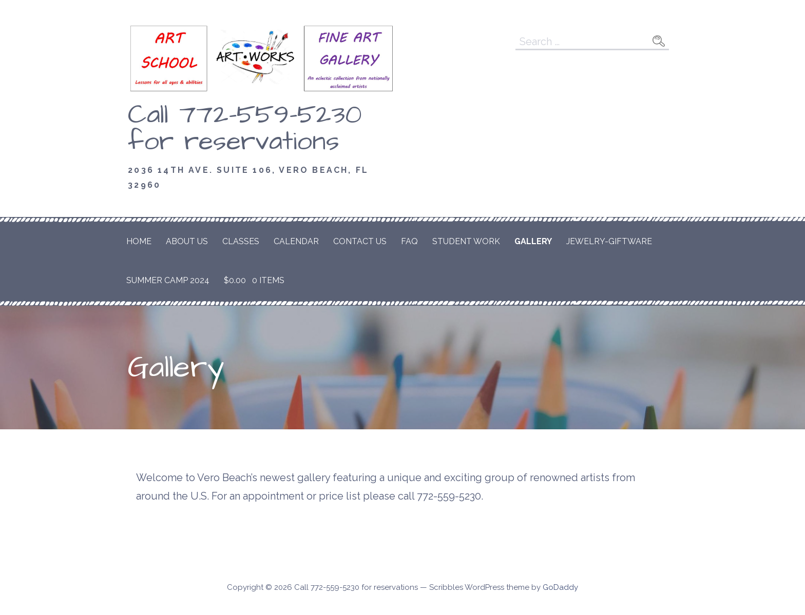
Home (138, 241)
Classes (240, 241)
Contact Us (360, 241)
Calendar (296, 241)
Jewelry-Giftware (609, 241)
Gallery (533, 241)
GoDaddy (560, 587)
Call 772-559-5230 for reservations (245, 128)
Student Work (466, 241)
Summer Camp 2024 (167, 280)
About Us (187, 241)
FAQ (409, 241)
